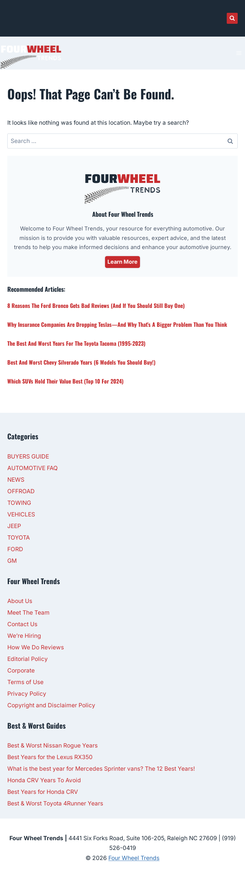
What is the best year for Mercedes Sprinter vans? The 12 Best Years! (101, 768)
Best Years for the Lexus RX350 (50, 757)
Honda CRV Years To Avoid (44, 780)
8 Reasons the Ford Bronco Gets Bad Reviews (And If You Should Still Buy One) (96, 305)
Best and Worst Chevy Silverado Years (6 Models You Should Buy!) (81, 362)
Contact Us (22, 624)
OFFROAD (21, 491)
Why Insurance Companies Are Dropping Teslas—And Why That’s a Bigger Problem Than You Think (117, 324)
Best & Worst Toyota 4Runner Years (55, 803)
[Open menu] (238, 53)
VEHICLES (21, 514)
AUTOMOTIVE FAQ (32, 468)
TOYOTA (18, 537)
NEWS (15, 479)
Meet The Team (28, 612)
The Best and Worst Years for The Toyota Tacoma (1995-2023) (76, 343)
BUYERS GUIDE (28, 456)
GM (12, 560)
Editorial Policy (27, 658)
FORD (15, 549)
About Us (19, 601)
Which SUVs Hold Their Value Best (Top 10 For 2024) (65, 381)
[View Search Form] (232, 18)
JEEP (14, 526)
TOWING (19, 502)
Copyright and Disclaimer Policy (51, 705)
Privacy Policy (26, 693)
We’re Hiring (24, 635)
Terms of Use (25, 682)
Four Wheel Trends (133, 858)
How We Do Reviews (35, 647)
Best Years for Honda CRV (42, 791)
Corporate (21, 670)
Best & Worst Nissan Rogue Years (52, 745)
